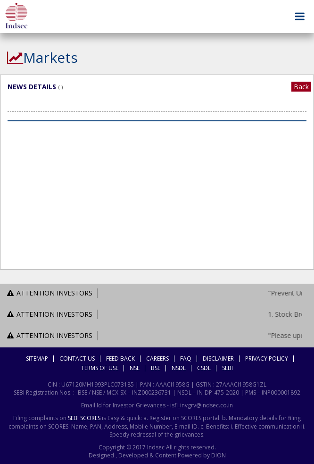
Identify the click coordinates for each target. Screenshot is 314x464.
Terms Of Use (99, 368)
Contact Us (77, 358)
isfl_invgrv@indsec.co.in (201, 405)
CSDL (204, 368)
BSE (155, 368)
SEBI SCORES (84, 418)
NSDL (179, 368)
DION (218, 455)
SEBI (227, 368)
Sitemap (37, 358)
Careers (157, 358)
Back (301, 86)
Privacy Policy (266, 358)
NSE (135, 368)
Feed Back (120, 358)
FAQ (185, 358)
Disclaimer (218, 358)
